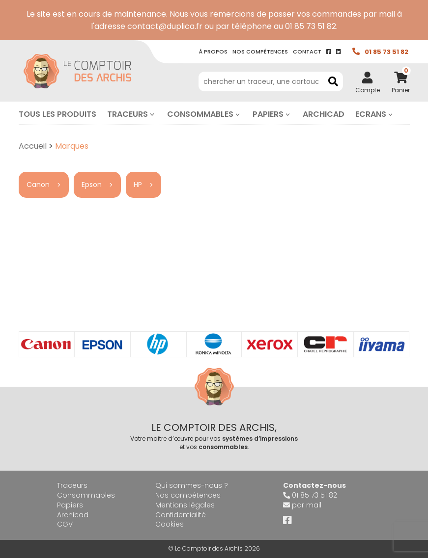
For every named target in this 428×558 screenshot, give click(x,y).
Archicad (323, 114)
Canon (38, 184)
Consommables (200, 114)
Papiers (268, 114)
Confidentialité (180, 515)
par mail (306, 505)
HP (138, 184)
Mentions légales (185, 505)
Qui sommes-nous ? (191, 485)
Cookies (169, 524)
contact (307, 51)
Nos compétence (260, 51)
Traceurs (127, 114)
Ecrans (370, 114)
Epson (92, 184)
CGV (65, 524)
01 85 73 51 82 (386, 51)
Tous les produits (57, 114)
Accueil (33, 146)
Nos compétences (188, 495)
